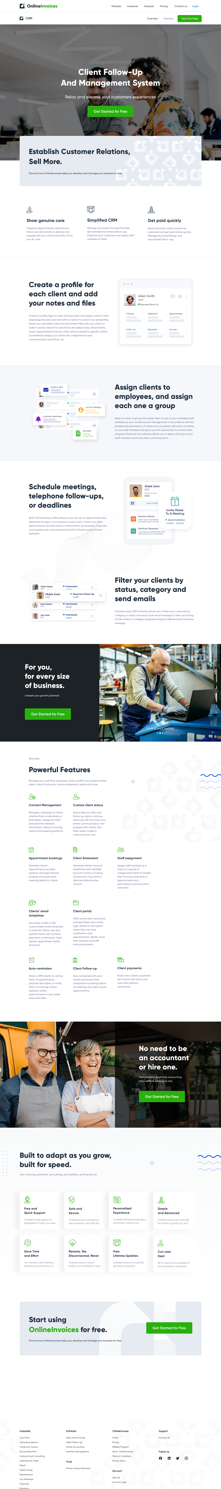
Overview (152, 18)
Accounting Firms (28, 1451)
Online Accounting (75, 1447)
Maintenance (26, 1474)
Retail (22, 1465)
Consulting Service (29, 1442)
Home (115, 1437)
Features (149, 6)
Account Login (119, 1482)
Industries (132, 6)
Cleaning (24, 1484)
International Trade (29, 1460)
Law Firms (24, 1437)
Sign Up (116, 1477)
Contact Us (164, 1437)
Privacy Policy (119, 1460)
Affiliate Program (120, 1447)
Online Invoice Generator (78, 1468)
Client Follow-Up (74, 1442)
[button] (157, 733)
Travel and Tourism (29, 1447)
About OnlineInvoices (122, 1451)
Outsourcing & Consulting (32, 1456)
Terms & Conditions (121, 1456)
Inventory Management (77, 1451)
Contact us (180, 6)
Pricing (164, 6)
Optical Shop (26, 1470)
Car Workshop (26, 1479)
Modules (116, 6)
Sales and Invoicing (75, 1437)
